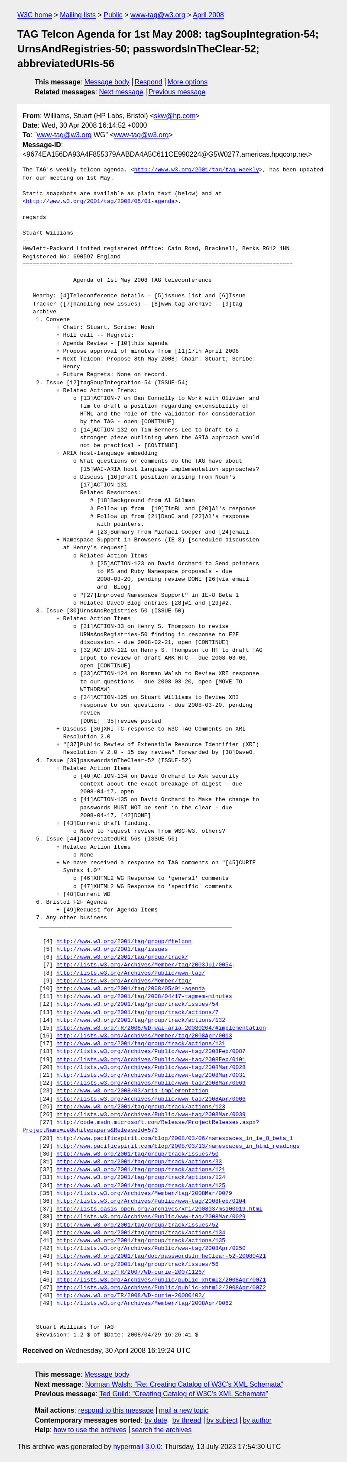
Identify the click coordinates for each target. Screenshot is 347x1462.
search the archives (162, 1429)
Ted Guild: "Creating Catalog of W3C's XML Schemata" (183, 1394)
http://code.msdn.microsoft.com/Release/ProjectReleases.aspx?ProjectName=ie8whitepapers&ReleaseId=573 (141, 1126)
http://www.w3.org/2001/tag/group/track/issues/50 (137, 1154)
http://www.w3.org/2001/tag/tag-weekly (196, 170)
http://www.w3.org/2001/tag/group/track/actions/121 (140, 1170)
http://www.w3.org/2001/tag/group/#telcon (123, 942)
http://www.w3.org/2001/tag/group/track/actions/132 (140, 1020)
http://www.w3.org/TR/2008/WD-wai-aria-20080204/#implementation (161, 1028)
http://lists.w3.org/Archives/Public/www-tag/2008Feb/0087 (151, 1052)
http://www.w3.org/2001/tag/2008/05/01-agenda (100, 202)
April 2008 (208, 15)
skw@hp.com (174, 115)
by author (257, 1420)
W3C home (34, 15)
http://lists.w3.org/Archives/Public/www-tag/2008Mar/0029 (151, 1217)
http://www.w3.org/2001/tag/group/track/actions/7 (137, 1013)
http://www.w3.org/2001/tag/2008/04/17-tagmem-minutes (144, 997)
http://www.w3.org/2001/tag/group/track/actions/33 (139, 1162)
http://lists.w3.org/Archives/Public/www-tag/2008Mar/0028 (151, 1068)
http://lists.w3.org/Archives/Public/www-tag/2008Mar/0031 (151, 1075)
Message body (107, 82)
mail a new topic (184, 1410)
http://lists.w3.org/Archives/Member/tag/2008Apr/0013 (144, 1036)
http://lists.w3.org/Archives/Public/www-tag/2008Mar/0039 (151, 1115)
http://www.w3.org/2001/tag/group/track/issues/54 (137, 1004)
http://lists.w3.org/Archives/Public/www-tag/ (130, 973)
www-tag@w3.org (157, 15)
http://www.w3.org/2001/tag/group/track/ (122, 957)
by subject (221, 1420)
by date (155, 1420)
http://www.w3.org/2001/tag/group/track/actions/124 (140, 1178)
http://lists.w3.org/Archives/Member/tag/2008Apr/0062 (144, 1303)
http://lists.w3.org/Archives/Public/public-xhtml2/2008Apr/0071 (161, 1280)
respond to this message (115, 1410)
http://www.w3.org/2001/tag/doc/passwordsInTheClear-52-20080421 (161, 1256)
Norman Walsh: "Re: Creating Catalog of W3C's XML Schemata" (184, 1384)
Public (113, 15)
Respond (148, 82)
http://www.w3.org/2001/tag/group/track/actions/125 (140, 1186)
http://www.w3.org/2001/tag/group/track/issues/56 (137, 1265)
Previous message (177, 92)
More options (188, 82)
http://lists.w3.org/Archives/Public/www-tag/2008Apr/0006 (151, 1099)
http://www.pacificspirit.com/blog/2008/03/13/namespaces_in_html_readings (178, 1146)
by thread (186, 1420)
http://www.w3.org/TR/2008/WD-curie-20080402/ (130, 1296)
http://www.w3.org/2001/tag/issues (112, 949)
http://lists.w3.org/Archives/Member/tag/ (123, 981)
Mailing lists (78, 15)
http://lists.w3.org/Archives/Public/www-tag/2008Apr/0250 (151, 1249)
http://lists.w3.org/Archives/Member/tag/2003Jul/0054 (144, 965)
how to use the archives (90, 1429)
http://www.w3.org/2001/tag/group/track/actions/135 (140, 1241)
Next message (121, 92)
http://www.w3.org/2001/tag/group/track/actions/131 (140, 1044)
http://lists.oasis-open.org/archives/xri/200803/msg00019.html (159, 1209)
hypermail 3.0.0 (136, 1446)
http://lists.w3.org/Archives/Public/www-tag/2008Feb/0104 (151, 1201)
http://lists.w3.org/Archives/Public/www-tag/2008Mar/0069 (151, 1083)
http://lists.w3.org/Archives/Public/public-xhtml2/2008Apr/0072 (161, 1288)
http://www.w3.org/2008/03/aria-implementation (132, 1091)
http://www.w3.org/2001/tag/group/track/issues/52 (137, 1225)
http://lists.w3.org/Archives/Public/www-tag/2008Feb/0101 (151, 1060)
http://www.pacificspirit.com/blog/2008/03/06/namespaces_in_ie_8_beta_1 (174, 1139)
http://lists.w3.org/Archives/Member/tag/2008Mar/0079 (144, 1194)
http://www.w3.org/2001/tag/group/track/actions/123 (140, 1107)
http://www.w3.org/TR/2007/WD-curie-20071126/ (130, 1272)
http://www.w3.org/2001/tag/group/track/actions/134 (140, 1233)
